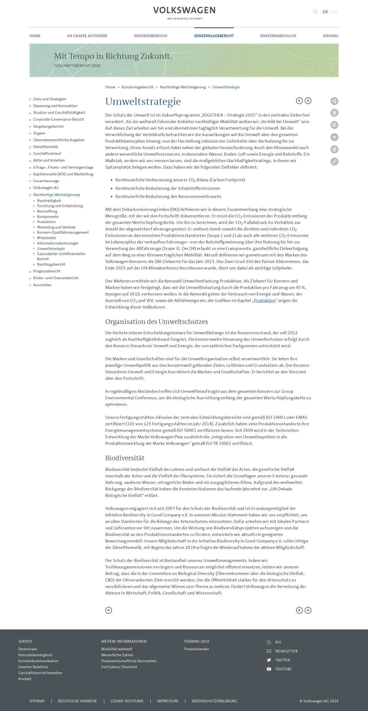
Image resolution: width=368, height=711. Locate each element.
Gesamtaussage (46, 180)
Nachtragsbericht (51, 264)
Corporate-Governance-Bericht (58, 119)
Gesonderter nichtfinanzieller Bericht (61, 256)
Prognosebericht (46, 271)
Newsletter (286, 651)
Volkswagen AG (46, 187)
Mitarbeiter (46, 237)
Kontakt (24, 678)
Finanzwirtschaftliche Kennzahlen (129, 660)
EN (334, 12)
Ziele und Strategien (49, 98)
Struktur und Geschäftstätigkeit (59, 112)
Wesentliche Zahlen (117, 654)
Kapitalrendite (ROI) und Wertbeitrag (63, 174)
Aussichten (42, 284)
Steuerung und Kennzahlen (55, 105)
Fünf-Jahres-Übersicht (119, 666)
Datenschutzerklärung (215, 701)
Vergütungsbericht (48, 126)
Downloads (27, 648)
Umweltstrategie (51, 248)
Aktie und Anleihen (49, 160)
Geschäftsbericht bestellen (40, 672)
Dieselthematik (45, 146)
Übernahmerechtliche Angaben (58, 139)
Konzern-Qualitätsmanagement (63, 232)
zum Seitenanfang (108, 610)
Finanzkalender (196, 648)
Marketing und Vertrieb (56, 227)
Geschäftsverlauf (47, 153)
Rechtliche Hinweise (77, 701)
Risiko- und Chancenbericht (55, 277)
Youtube (283, 669)
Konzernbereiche (150, 35)
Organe (39, 133)
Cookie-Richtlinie (127, 701)
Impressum (167, 701)
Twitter (282, 660)
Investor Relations (33, 666)
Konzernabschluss (278, 35)
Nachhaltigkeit (49, 200)
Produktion (46, 221)
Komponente (47, 216)
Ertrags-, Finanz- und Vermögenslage (63, 167)
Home (35, 35)
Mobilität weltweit (116, 648)
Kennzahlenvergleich (35, 654)
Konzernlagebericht (214, 35)
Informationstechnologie (57, 243)
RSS (278, 642)
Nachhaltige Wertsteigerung (56, 194)
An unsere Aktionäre (87, 35)
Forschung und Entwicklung (60, 205)
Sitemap (37, 701)
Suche (315, 12)
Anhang (331, 35)
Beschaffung (47, 211)
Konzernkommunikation (38, 660)
